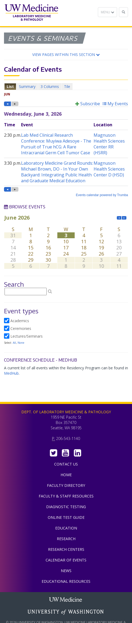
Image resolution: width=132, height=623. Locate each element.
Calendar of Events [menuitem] (66, 560)
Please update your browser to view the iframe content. (66, 86)
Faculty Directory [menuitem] (66, 485)
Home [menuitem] (66, 474)
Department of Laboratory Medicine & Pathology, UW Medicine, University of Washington (31, 13)
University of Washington (66, 612)
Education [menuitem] (66, 528)
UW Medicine (66, 600)
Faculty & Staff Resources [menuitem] (66, 496)
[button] (66, 54)
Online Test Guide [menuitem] (66, 517)
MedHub (11, 373)
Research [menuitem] (66, 538)
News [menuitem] (66, 570)
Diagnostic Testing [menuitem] (66, 506)
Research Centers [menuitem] (66, 549)
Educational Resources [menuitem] (66, 581)
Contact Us (66, 464)
